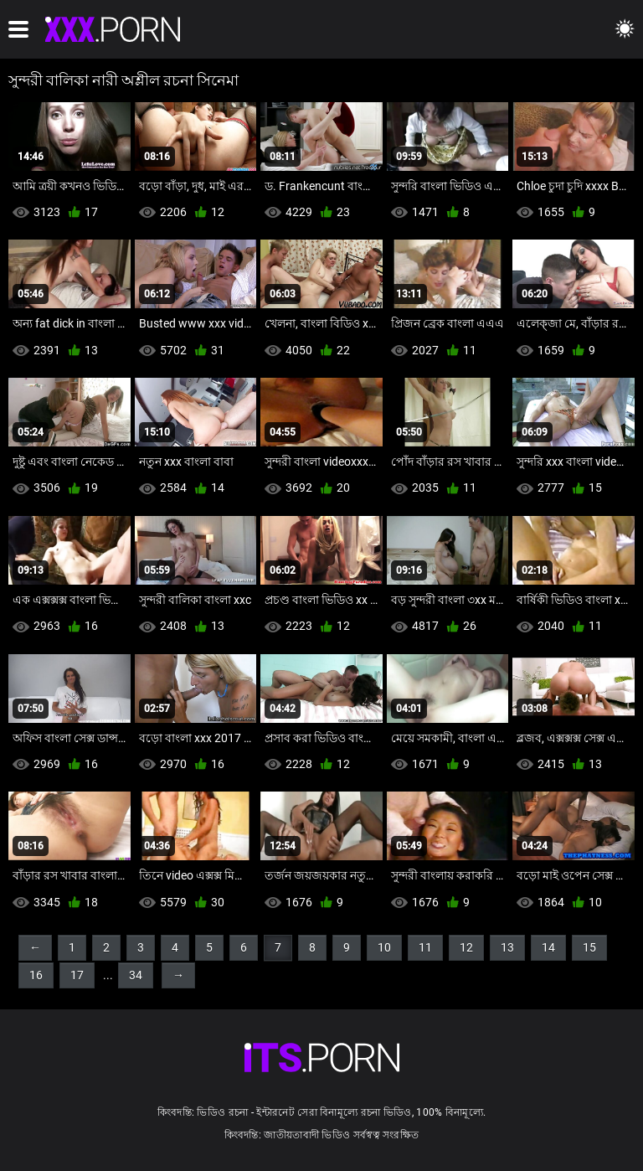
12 (466, 947)
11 (425, 947)
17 (77, 975)
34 (135, 975)
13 (507, 947)
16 (36, 975)
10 (384, 947)
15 (589, 947)
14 (548, 947)
